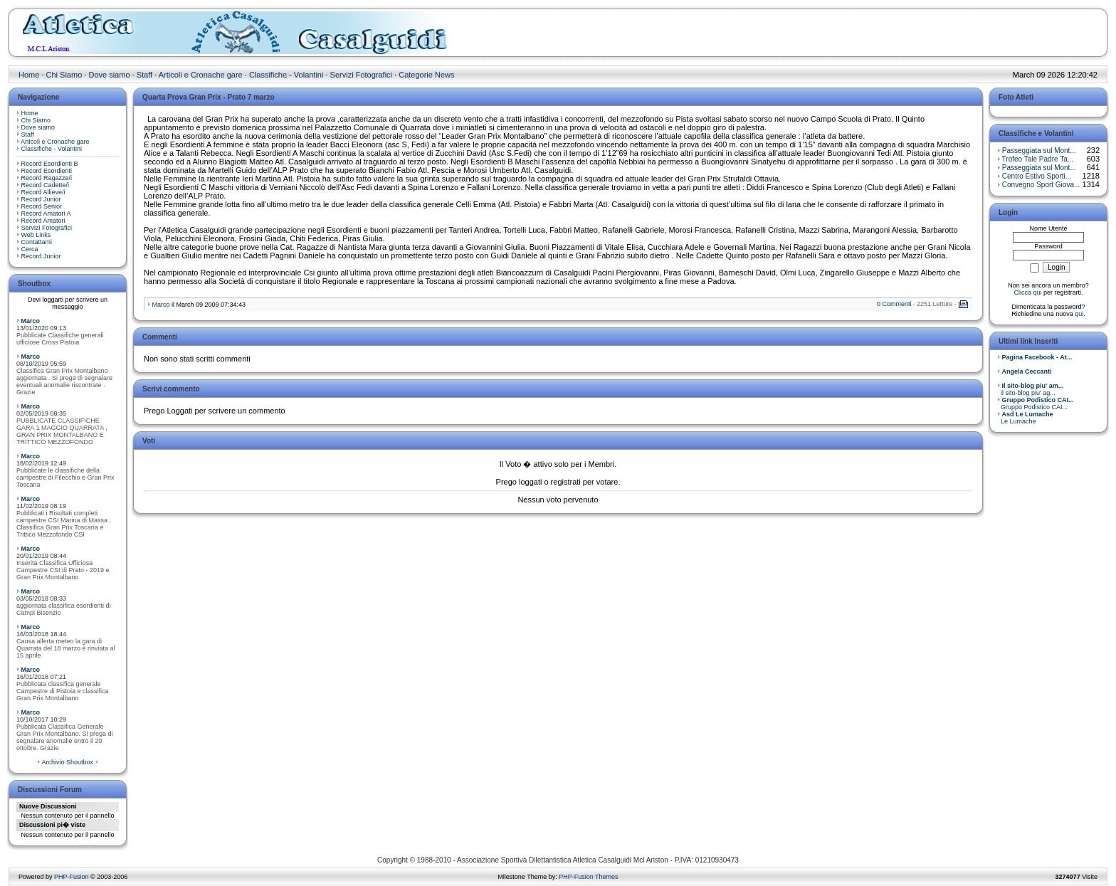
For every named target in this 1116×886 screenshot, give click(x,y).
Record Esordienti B (49, 163)
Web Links (36, 234)
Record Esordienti (47, 170)
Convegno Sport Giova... (1041, 185)
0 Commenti (894, 303)
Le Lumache (1025, 418)
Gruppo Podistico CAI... (1035, 403)
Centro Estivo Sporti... (1036, 176)
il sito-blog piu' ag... (1030, 389)
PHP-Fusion (71, 876)
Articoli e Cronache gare (201, 74)
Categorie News (426, 74)
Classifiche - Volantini (286, 74)
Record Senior (42, 206)
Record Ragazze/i (47, 177)
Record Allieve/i (43, 192)
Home (29, 74)
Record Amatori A (46, 213)
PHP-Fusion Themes (588, 876)
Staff (144, 74)
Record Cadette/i (45, 185)
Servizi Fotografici (361, 74)
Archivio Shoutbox (67, 762)
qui (1079, 313)
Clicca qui (1027, 292)
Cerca (29, 249)
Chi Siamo (64, 74)
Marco (31, 321)
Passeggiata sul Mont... (1039, 150)
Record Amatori (43, 220)
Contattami (37, 242)
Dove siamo (109, 74)
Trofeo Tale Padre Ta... (1037, 159)
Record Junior (41, 199)
